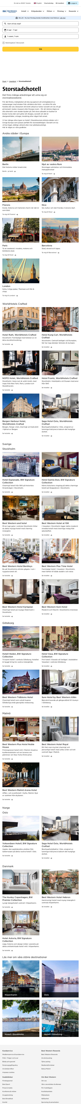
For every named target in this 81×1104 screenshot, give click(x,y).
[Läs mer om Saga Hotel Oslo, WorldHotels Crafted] (60, 395)
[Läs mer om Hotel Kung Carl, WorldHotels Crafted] (60, 307)
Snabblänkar (7, 1057)
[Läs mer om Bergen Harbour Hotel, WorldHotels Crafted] (20, 395)
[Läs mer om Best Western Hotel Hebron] (60, 869)
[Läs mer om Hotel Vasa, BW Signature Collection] (60, 626)
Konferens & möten (9, 1071)
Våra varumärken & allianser (51, 1064)
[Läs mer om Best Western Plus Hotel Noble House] (20, 718)
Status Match (46, 1049)
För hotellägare (47, 1068)
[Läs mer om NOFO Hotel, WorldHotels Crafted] (20, 351)
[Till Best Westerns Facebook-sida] (57, 1094)
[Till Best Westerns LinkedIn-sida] (67, 1094)
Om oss (44, 1061)
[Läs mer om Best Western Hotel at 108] (60, 496)
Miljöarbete (45, 1075)
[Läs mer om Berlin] (20, 136)
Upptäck (12, 61)
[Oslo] (60, 959)
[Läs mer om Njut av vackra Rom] (60, 136)
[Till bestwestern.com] (38, 3)
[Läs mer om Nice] (60, 176)
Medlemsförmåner (48, 1045)
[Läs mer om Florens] (20, 176)
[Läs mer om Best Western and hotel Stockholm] (20, 496)
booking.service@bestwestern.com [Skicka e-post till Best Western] (40, 1094)
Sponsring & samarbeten (50, 1082)
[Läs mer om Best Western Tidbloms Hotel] (20, 669)
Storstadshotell (25, 61)
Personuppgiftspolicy (10, 1045)
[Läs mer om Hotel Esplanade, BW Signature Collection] (20, 452)
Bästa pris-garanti (8, 1042)
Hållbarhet (45, 1079)
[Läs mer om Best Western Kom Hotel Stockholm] (60, 578)
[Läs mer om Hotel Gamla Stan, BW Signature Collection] (60, 452)
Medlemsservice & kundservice (13, 1034)
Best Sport (6, 1064)
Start (4, 61)
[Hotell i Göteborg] (60, 998)
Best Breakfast (7, 1079)
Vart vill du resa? (14, 24)
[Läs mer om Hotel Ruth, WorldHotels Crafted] (20, 307)
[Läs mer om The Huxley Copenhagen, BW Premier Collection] (20, 869)
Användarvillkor (8, 1049)
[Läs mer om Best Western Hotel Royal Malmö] (60, 718)
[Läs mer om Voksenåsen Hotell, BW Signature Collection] (20, 817)
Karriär (4, 1082)
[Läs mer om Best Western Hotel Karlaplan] (20, 578)
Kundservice (7, 1031)
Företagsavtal (7, 1061)
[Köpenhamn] (20, 959)
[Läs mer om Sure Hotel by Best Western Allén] (60, 669)
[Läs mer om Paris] (20, 217)
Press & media (7, 1068)
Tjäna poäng (45, 1042)
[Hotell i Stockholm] (20, 998)
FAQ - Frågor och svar (10, 1038)
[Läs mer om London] (20, 258)
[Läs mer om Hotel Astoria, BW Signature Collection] (20, 911)
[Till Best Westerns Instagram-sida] (62, 1094)
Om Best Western (48, 1057)
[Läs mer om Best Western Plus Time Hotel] (60, 538)
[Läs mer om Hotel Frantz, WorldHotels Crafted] (60, 351)
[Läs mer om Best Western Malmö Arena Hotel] (20, 762)
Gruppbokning (7, 1075)
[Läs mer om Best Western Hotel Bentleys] (20, 538)
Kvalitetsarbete (46, 1071)
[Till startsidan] (9, 11)
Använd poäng (46, 1038)
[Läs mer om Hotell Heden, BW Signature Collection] (20, 626)
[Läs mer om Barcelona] (60, 217)
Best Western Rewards (50, 1031)
